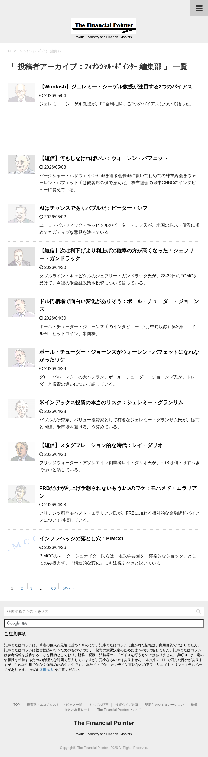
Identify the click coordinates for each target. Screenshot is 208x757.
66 (53, 587)
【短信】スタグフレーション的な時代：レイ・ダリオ (101, 445)
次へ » (69, 587)
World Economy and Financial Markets (104, 734)
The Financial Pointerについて (119, 710)
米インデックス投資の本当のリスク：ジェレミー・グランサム (111, 402)
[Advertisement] (104, 131)
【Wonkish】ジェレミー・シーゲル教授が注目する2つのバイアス (115, 86)
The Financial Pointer (104, 723)
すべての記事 (99, 705)
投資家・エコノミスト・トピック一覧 (54, 705)
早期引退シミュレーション (164, 705)
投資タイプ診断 (126, 705)
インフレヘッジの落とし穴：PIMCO (81, 538)
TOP (16, 705)
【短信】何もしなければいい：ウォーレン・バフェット (103, 158)
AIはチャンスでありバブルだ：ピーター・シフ (93, 208)
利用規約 (47, 670)
